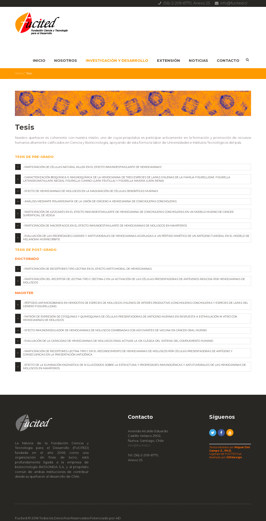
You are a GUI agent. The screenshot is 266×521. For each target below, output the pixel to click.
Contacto (228, 60)
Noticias (198, 60)
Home (19, 73)
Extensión (168, 60)
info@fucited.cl (140, 434)
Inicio (39, 60)
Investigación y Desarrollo (117, 60)
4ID (118, 507)
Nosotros (65, 60)
